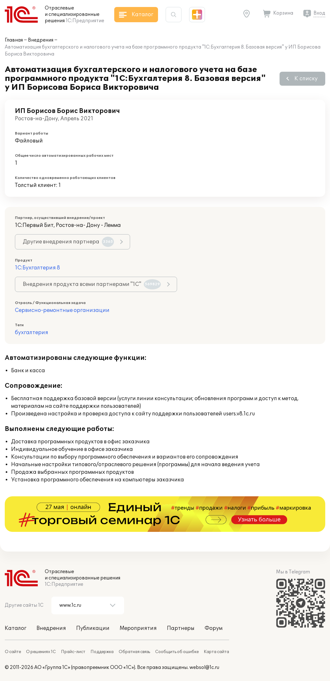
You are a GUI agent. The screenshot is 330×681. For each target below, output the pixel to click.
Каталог (15, 628)
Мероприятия (138, 628)
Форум (213, 628)
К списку (306, 79)
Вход (319, 13)
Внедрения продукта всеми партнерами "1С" (92, 284)
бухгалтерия (31, 332)
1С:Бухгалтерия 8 (37, 268)
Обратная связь (134, 651)
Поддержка (102, 651)
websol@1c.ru (204, 667)
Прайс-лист (73, 651)
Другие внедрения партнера (68, 242)
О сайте (13, 651)
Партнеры (181, 628)
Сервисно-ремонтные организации (62, 310)
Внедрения (40, 40)
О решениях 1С (41, 651)
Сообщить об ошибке (177, 651)
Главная (14, 40)
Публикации (92, 628)
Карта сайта (216, 651)
